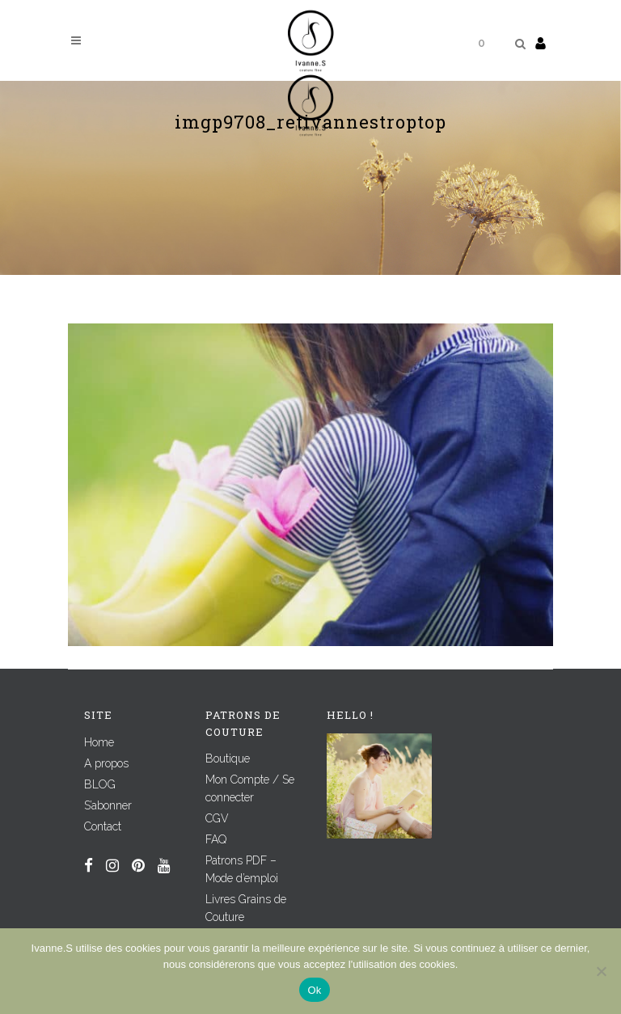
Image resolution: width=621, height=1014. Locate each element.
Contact (102, 826)
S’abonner (108, 805)
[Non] (601, 971)
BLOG (100, 784)
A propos (106, 763)
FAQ (215, 839)
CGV (217, 818)
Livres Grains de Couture (245, 908)
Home (99, 742)
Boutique (227, 758)
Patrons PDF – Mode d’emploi (241, 869)
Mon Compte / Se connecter (249, 788)
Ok (314, 990)
